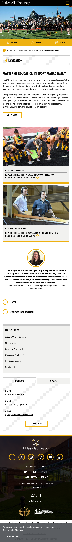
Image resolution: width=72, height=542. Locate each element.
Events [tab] (19, 381)
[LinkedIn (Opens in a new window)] (60, 457)
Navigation (15, 60)
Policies (43, 466)
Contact (44, 477)
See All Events (36, 423)
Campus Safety (30, 477)
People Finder (30, 471)
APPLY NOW (12, 115)
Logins (44, 471)
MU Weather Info (36, 501)
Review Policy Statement (13, 530)
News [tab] (53, 381)
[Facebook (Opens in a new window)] (12, 457)
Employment (30, 466)
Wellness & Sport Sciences (20, 50)
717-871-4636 (36, 487)
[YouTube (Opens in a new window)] (50, 457)
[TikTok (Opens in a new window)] (41, 457)
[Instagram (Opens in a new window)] (31, 457)
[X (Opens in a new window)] (21, 457)
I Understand (13, 536)
